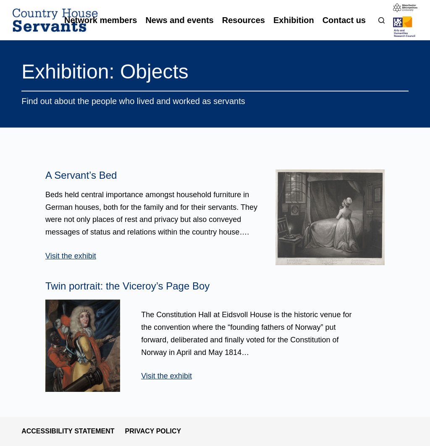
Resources (243, 20)
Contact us (344, 20)
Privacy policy (153, 431)
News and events (179, 20)
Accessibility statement (67, 431)
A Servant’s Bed (81, 175)
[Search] (381, 20)
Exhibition (293, 20)
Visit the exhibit (70, 256)
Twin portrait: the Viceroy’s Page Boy (127, 286)
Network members (100, 20)
